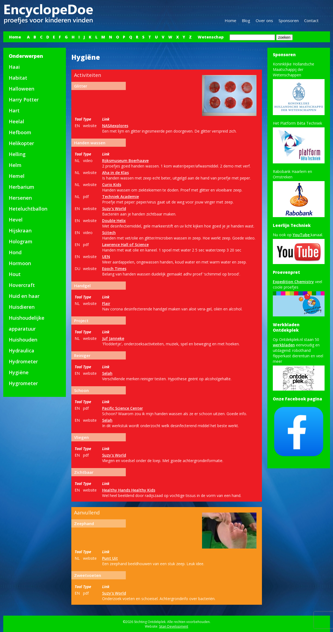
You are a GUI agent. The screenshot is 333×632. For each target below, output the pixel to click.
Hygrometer (23, 383)
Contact (311, 20)
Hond (15, 252)
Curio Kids (111, 184)
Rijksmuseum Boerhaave (125, 160)
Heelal (16, 121)
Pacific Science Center (122, 408)
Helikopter (21, 143)
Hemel (17, 176)
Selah (107, 373)
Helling (17, 154)
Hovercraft (22, 285)
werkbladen (284, 345)
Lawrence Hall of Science (125, 244)
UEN (106, 256)
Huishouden (23, 339)
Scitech (109, 232)
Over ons (264, 20)
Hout (15, 274)
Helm (15, 165)
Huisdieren (22, 307)
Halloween (21, 88)
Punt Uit (110, 558)
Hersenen (20, 197)
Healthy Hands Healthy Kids (128, 490)
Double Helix (114, 220)
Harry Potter (24, 99)
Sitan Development (173, 626)
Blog (246, 20)
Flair (106, 303)
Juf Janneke (113, 338)
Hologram (20, 241)
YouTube (302, 234)
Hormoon (20, 263)
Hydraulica (21, 350)
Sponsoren (289, 20)
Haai (14, 67)
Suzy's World (114, 208)
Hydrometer (23, 361)
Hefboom (20, 132)
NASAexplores (115, 125)
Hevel (16, 219)
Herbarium (21, 187)
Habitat (18, 77)
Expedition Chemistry (293, 281)
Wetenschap (211, 37)
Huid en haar (24, 296)
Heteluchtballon (28, 208)
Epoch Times (114, 268)
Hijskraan (20, 230)
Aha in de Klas (115, 172)
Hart (14, 110)
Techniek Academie (120, 196)
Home (230, 20)
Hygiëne (19, 372)
